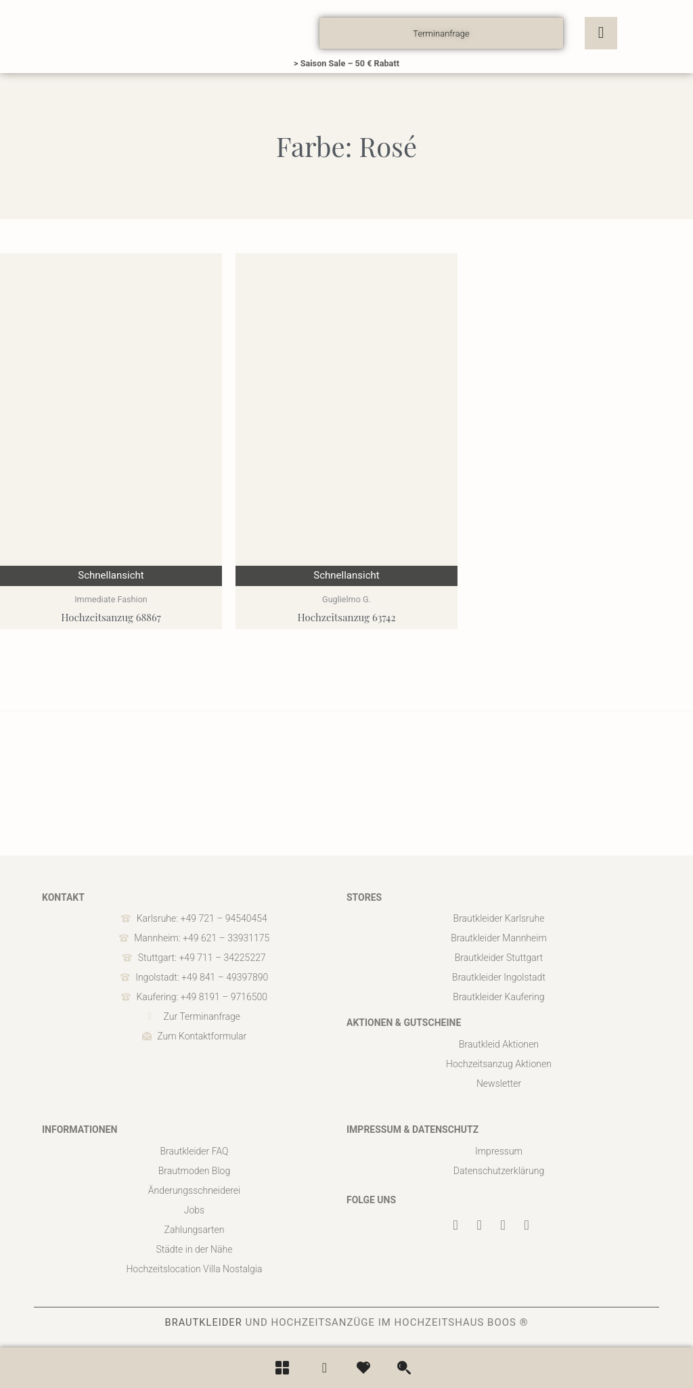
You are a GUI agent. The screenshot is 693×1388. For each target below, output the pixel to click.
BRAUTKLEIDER (203, 1322)
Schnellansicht (110, 575)
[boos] (130, 32)
